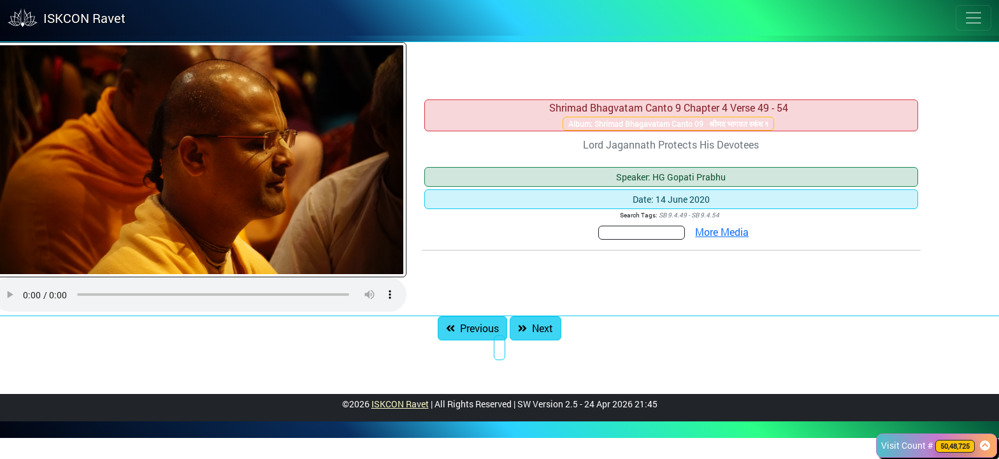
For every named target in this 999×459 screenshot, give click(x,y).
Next (535, 328)
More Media (722, 231)
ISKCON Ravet (400, 404)
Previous (472, 328)
